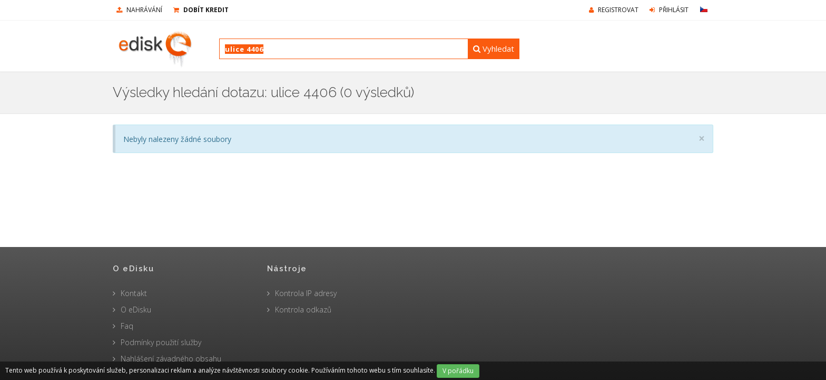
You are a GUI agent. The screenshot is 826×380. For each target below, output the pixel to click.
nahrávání (139, 9)
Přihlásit (669, 9)
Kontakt (134, 293)
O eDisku (136, 310)
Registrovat (613, 9)
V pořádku (458, 370)
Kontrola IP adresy (306, 293)
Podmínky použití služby (161, 342)
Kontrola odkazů (303, 310)
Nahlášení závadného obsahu (171, 359)
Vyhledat (493, 48)
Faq (127, 326)
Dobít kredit (201, 9)
